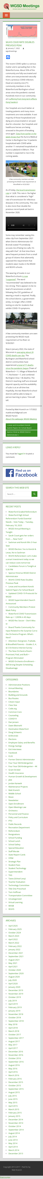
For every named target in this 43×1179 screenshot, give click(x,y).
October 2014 (14, 1126)
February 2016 (15, 1078)
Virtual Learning (15, 902)
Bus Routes (13, 698)
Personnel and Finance (18, 814)
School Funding (15, 837)
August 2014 (14, 1133)
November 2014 (15, 1123)
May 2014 (12, 1143)
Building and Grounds (18, 695)
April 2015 (13, 1106)
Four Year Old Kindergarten (20, 763)
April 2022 (13, 939)
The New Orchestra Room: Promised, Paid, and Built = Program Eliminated (19, 654)
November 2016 (15, 1055)
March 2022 (13, 942)
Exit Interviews (14, 749)
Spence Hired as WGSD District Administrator (19, 433)
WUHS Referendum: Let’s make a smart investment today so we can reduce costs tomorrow (21, 559)
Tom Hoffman (14, 892)
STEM (10, 858)
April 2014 (13, 1146)
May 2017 (12, 1044)
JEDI (10, 780)
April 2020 (13, 983)
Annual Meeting (15, 688)
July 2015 (12, 1095)
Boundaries (13, 691)
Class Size (12, 705)
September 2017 (16, 1038)
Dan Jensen (13, 722)
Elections (12, 739)
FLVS (10, 756)
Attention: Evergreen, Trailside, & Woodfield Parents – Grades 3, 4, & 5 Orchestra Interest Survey (21, 644)
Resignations (14, 834)
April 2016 (13, 1072)
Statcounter (5, 1177)
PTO (10, 820)
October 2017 (14, 1034)
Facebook (12, 752)
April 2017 (13, 1048)
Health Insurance (16, 773)
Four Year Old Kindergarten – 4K (22, 766)
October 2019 (14, 997)
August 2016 (14, 1065)
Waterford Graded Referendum (22, 511)
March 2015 (13, 1109)
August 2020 (14, 976)
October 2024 (14, 932)
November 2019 (15, 993)
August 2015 (14, 1092)
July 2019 (12, 1000)
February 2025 (15, 929)
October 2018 (14, 1017)
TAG (10, 875)
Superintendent (15, 871)
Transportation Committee (20, 895)
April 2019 (13, 1004)
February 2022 (15, 946)
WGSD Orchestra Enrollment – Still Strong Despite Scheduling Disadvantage (20, 664)
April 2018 (13, 1027)
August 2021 (14, 959)
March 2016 (13, 1075)
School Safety (14, 844)
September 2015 (16, 1089)
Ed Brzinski (13, 735)
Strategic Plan (14, 861)
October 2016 (14, 1058)
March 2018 (13, 1031)
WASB (11, 905)
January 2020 (14, 987)
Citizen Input (14, 701)
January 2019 (14, 1010)
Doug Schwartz (15, 732)
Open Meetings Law (17, 807)
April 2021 (13, 966)
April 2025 (13, 925)
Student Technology (17, 868)
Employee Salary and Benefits (21, 742)
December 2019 (15, 990)
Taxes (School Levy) (17, 878)
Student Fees (14, 865)
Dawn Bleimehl (15, 725)
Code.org (12, 708)
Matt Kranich (14, 790)
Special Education (16, 848)
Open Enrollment (16, 803)
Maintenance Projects (18, 786)
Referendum (14, 831)
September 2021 (16, 956)
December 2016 (15, 1051)
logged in (21, 453)
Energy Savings (15, 746)
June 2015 (13, 1099)
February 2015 (15, 1112)
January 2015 (14, 1116)
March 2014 (13, 1150)
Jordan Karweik (15, 783)
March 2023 (13, 936)
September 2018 (16, 1021)
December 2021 (15, 953)
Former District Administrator (21, 759)
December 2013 (15, 1153)
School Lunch (14, 841)
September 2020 (16, 973)
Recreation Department (19, 827)
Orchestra (12, 810)
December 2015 (15, 1082)
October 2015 (14, 1085)
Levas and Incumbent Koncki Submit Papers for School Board (19, 426)
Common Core (15, 712)
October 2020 (14, 970)
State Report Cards (16, 854)
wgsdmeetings (11, 51)
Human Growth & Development (22, 776)
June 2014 (13, 1140)
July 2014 (12, 1136)
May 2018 (12, 1024)
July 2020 (12, 980)
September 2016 (16, 1061)
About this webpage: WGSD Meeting (21, 419)
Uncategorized (14, 899)
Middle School (14, 793)
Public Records (15, 824)
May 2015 (12, 1102)
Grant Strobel (14, 769)
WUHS (11, 909)
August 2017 (14, 1041)
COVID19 (12, 718)
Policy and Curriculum (18, 817)
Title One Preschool (17, 888)
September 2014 (16, 1129)
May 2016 (12, 1068)
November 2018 (15, 1014)
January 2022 (14, 949)
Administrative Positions (19, 684)
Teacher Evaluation (16, 882)
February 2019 (15, 1007)
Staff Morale (13, 851)
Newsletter (13, 800)
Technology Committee (18, 885)
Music (11, 797)
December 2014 (15, 1119)
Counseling (13, 715)
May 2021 (12, 963)
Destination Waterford (18, 729)
